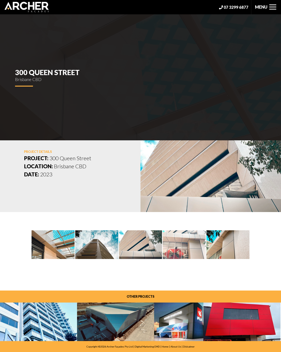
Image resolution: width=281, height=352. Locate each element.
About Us (175, 346)
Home (165, 346)
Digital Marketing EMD (147, 346)
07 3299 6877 (233, 7)
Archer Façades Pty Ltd (120, 346)
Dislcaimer (189, 346)
